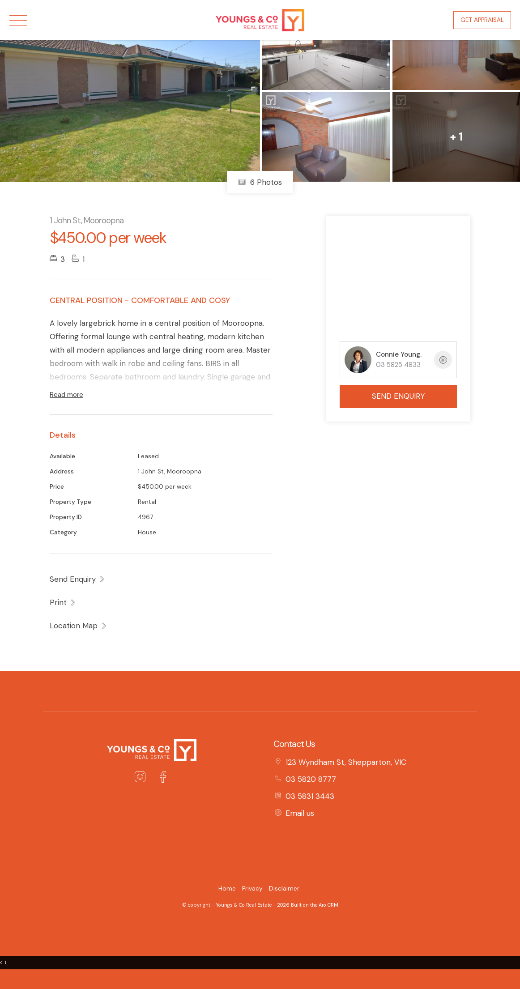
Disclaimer (284, 888)
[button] (63, 602)
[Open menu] (18, 20)
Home (227, 888)
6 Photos (260, 182)
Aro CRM (328, 905)
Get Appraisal (482, 20)
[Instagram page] (142, 778)
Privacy (252, 888)
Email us (300, 813)
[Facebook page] (162, 778)
